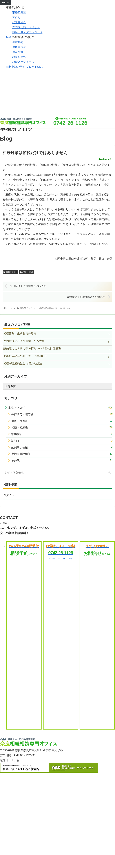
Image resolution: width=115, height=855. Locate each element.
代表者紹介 (19, 22)
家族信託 (61, 434)
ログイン (8, 495)
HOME (39, 66)
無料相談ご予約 (15, 66)
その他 (61, 460)
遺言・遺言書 (61, 421)
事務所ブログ (10, 272)
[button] (109, 472)
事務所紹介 (14, 7)
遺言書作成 (19, 47)
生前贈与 (17, 42)
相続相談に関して (24, 37)
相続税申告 (19, 56)
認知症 (61, 440)
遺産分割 (17, 52)
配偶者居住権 (61, 447)
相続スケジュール (23, 61)
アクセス (17, 17)
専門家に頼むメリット (26, 27)
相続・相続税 (26, 272)
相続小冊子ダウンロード (27, 32)
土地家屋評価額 (61, 453)
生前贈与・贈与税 (61, 414)
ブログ (30, 66)
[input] (57, 472)
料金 (9, 37)
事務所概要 (19, 12)
